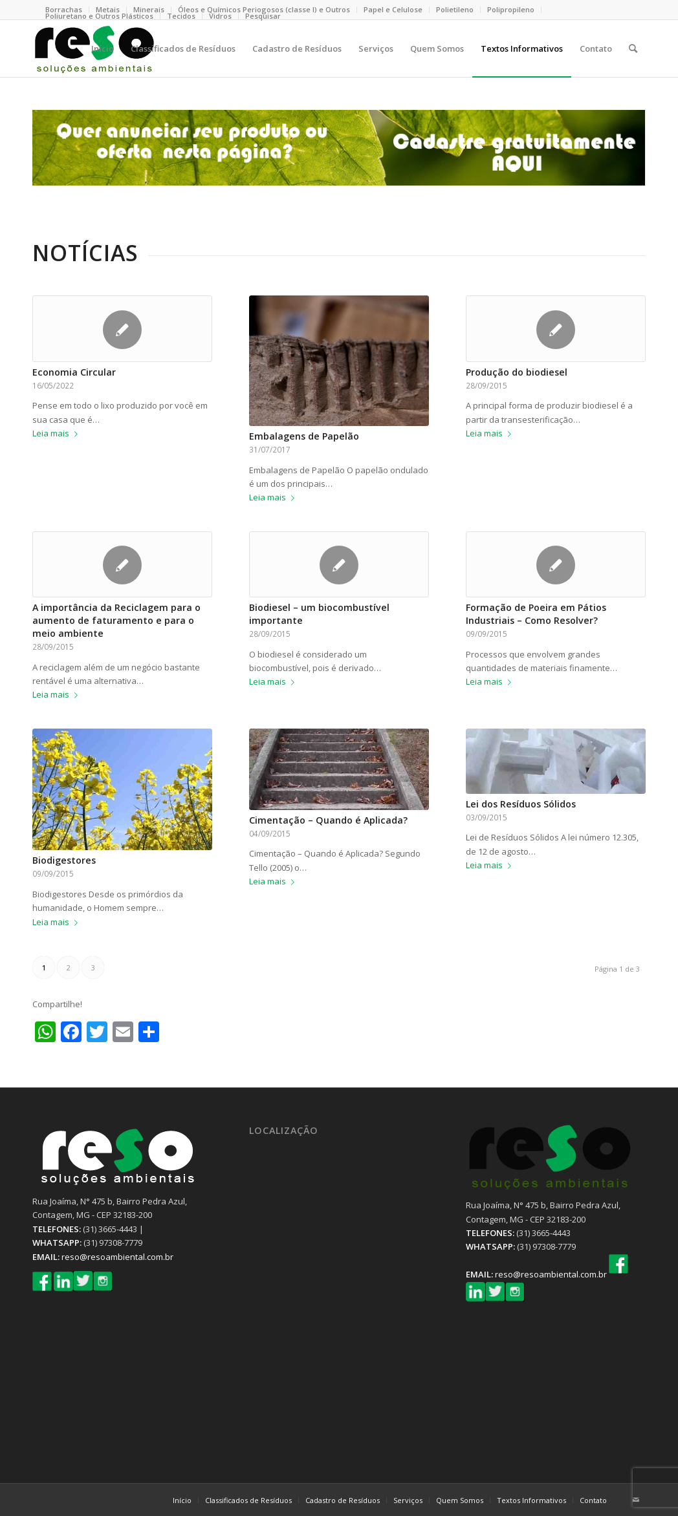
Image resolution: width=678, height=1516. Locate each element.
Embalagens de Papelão (304, 436)
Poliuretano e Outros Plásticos (99, 16)
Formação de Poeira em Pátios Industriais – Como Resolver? (536, 613)
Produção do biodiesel (516, 372)
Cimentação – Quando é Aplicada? (328, 820)
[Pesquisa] (633, 48)
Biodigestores (64, 860)
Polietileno (455, 9)
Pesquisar (263, 16)
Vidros (220, 16)
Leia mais (57, 433)
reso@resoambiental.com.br (117, 1257)
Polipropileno (510, 9)
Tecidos (181, 16)
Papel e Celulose (393, 9)
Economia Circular (74, 372)
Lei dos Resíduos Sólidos (521, 804)
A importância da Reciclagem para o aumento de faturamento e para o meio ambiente (116, 620)
